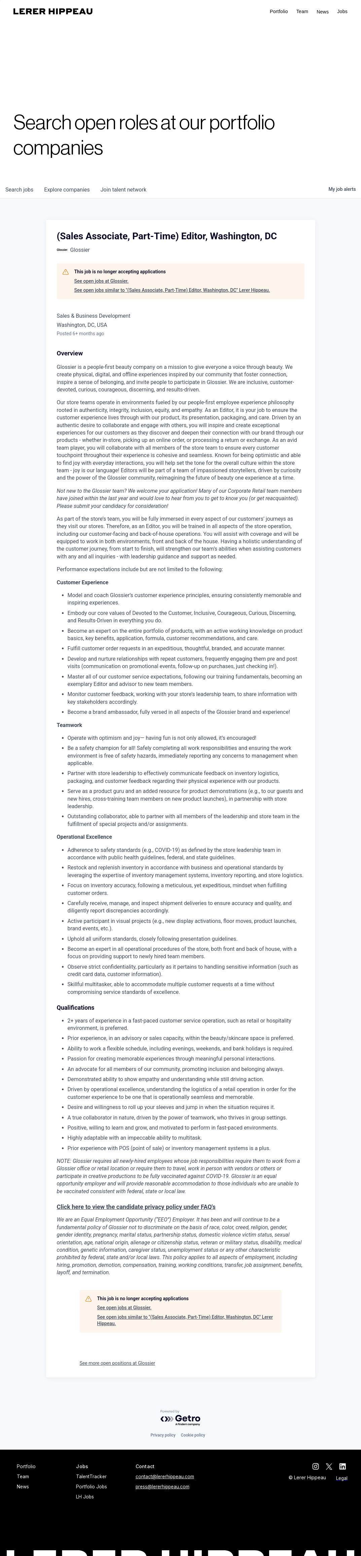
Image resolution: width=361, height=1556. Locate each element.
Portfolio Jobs (91, 1486)
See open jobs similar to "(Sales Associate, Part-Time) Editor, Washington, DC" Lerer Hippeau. (172, 290)
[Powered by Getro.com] (180, 1418)
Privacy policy (162, 1435)
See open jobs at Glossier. (101, 281)
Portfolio (279, 11)
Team (302, 11)
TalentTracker (91, 1476)
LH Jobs (85, 1496)
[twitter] (330, 1466)
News (323, 11)
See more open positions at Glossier (117, 1363)
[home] (53, 11)
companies (66, 189)
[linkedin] (344, 1466)
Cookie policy (193, 1435)
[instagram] (317, 1466)
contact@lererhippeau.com (165, 1476)
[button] (342, 11)
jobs (19, 189)
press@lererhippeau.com (162, 1486)
